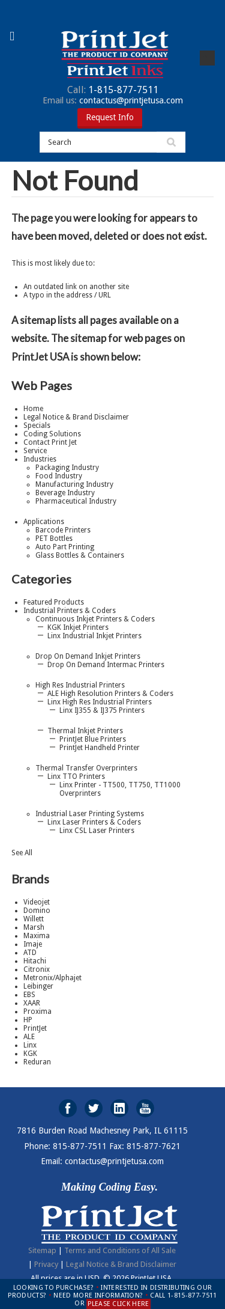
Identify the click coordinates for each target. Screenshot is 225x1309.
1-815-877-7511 (112, 90)
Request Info (110, 117)
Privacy (46, 1264)
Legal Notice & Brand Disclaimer (121, 1264)
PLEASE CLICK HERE (118, 1304)
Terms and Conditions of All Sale (120, 1250)
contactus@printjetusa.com (113, 100)
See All (21, 853)
